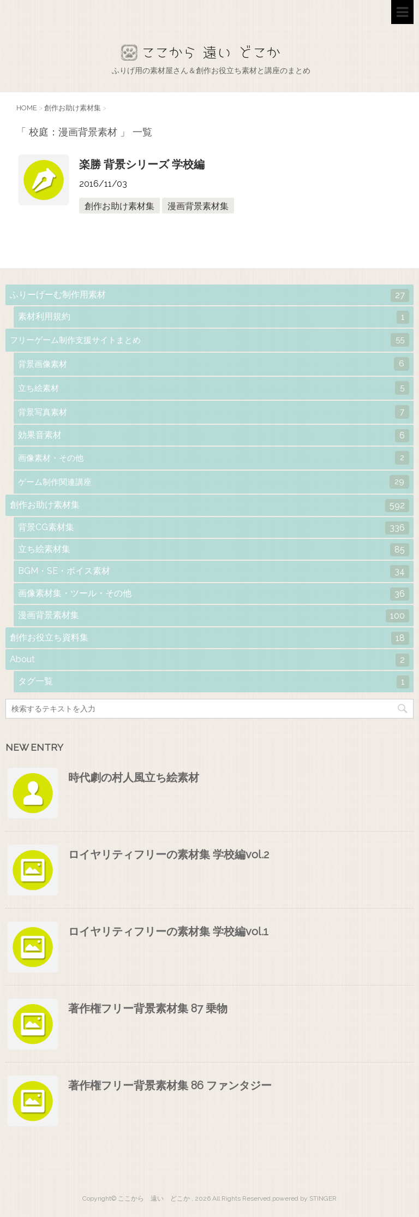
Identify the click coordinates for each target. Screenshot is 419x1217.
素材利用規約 (213, 317)
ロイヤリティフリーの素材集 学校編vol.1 (168, 931)
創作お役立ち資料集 (209, 638)
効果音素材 (213, 435)
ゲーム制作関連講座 (213, 482)
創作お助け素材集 (119, 206)
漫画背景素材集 (198, 206)
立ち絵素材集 (213, 549)
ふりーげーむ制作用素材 (209, 295)
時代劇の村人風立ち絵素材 (133, 777)
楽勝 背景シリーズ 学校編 (142, 164)
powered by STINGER (304, 1198)
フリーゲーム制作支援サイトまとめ (209, 340)
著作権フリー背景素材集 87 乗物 (148, 1008)
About (209, 660)
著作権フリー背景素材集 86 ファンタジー (170, 1085)
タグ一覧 (213, 681)
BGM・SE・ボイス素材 (213, 571)
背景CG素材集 (213, 528)
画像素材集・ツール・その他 (213, 594)
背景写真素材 (213, 412)
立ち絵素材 (213, 388)
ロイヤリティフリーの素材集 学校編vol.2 (168, 854)
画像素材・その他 (213, 458)
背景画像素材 (213, 364)
